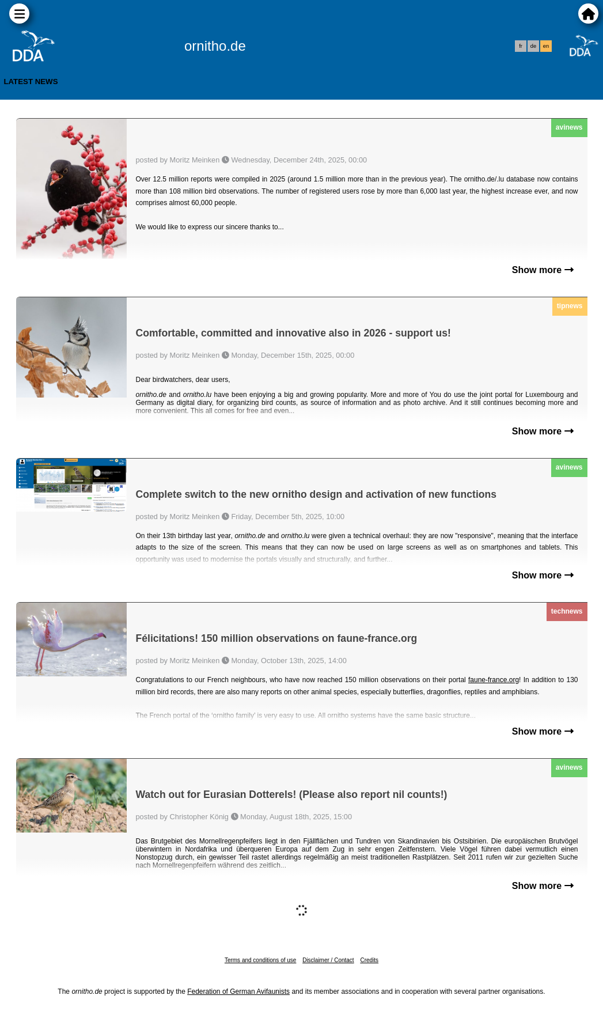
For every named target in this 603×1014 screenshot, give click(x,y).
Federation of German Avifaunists (238, 991)
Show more (543, 270)
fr (520, 46)
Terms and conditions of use (261, 960)
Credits (369, 960)
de (533, 46)
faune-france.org (493, 680)
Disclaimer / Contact (328, 960)
